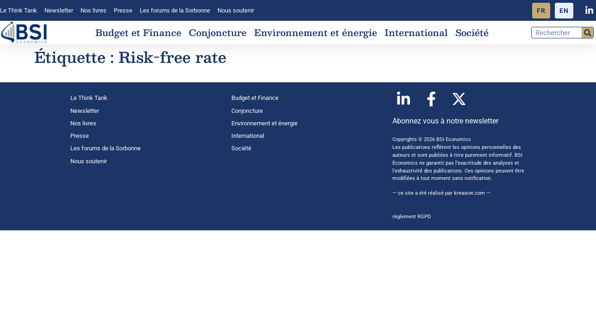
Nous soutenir (235, 10)
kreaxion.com (469, 193)
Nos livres (93, 10)
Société (472, 32)
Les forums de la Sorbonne (175, 10)
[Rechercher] (587, 32)
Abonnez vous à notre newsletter (445, 121)
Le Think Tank (18, 10)
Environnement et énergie (315, 32)
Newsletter (58, 10)
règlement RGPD (411, 217)
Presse (123, 10)
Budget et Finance (138, 32)
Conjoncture (218, 32)
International (416, 32)
